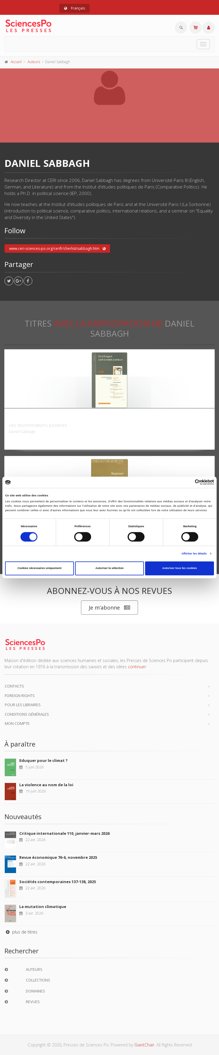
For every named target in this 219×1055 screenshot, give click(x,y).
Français (74, 8)
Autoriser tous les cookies (179, 568)
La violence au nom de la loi (46, 784)
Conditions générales (27, 714)
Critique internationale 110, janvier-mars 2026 (64, 833)
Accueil (16, 61)
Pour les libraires (23, 704)
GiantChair (144, 1045)
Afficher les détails (194, 553)
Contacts (14, 686)
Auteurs (34, 61)
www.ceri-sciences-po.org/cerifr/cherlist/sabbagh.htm (57, 248)
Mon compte (17, 723)
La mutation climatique (42, 906)
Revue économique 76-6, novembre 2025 (58, 857)
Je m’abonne (109, 608)
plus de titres (20, 932)
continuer (137, 666)
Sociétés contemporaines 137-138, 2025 (57, 881)
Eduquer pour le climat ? (43, 760)
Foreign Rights (20, 695)
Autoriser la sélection (109, 568)
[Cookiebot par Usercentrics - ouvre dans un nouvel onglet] (188, 482)
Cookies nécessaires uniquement (39, 568)
